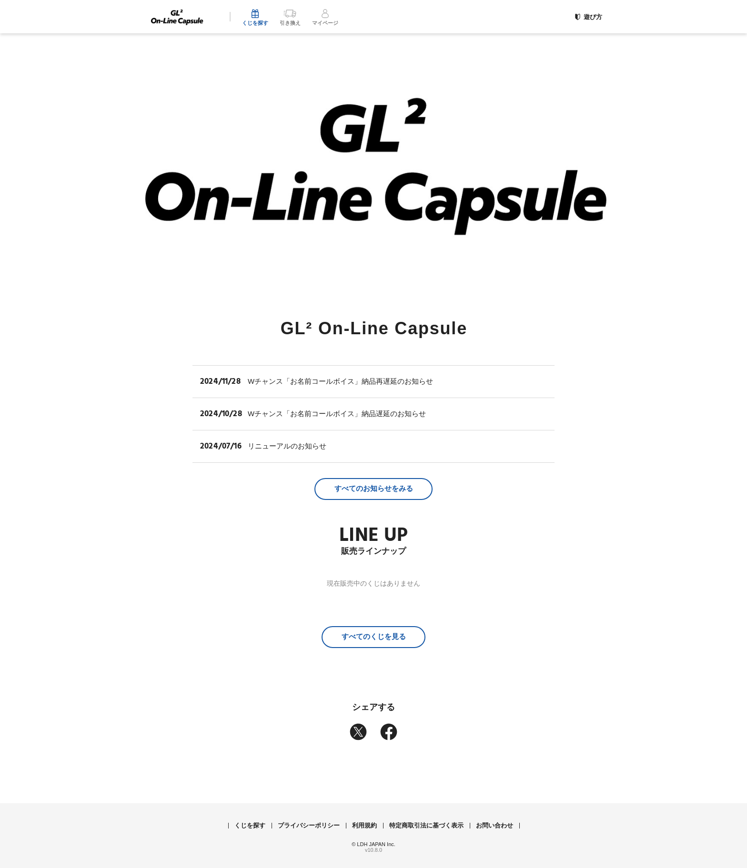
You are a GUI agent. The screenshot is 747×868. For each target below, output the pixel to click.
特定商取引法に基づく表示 (426, 825)
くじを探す (249, 825)
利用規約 (364, 825)
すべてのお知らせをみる (373, 488)
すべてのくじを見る (374, 636)
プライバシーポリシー (309, 825)
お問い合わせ (494, 825)
